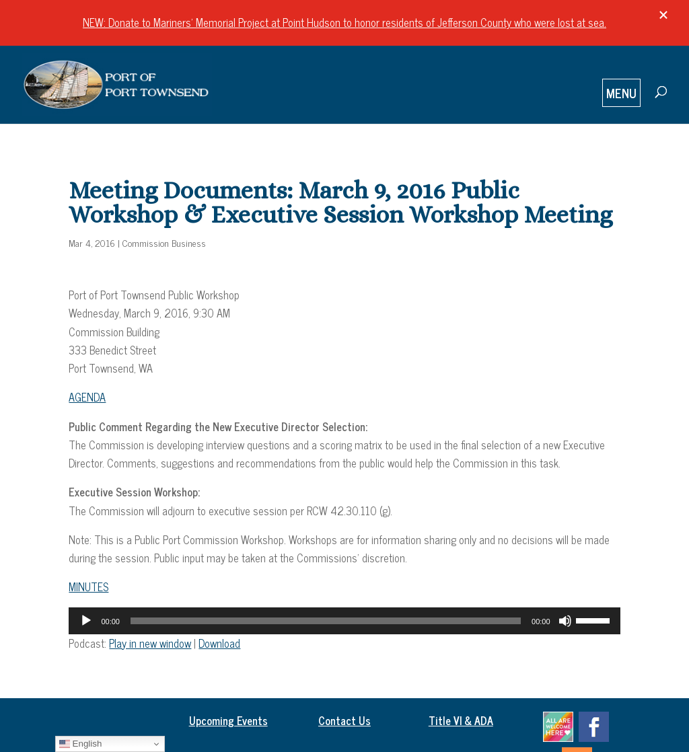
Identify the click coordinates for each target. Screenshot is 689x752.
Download (219, 643)
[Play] (86, 621)
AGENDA (87, 397)
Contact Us (344, 720)
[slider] (326, 620)
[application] (344, 620)
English (80, 744)
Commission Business (164, 242)
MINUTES (88, 586)
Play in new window (150, 643)
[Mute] (565, 621)
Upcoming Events (228, 720)
